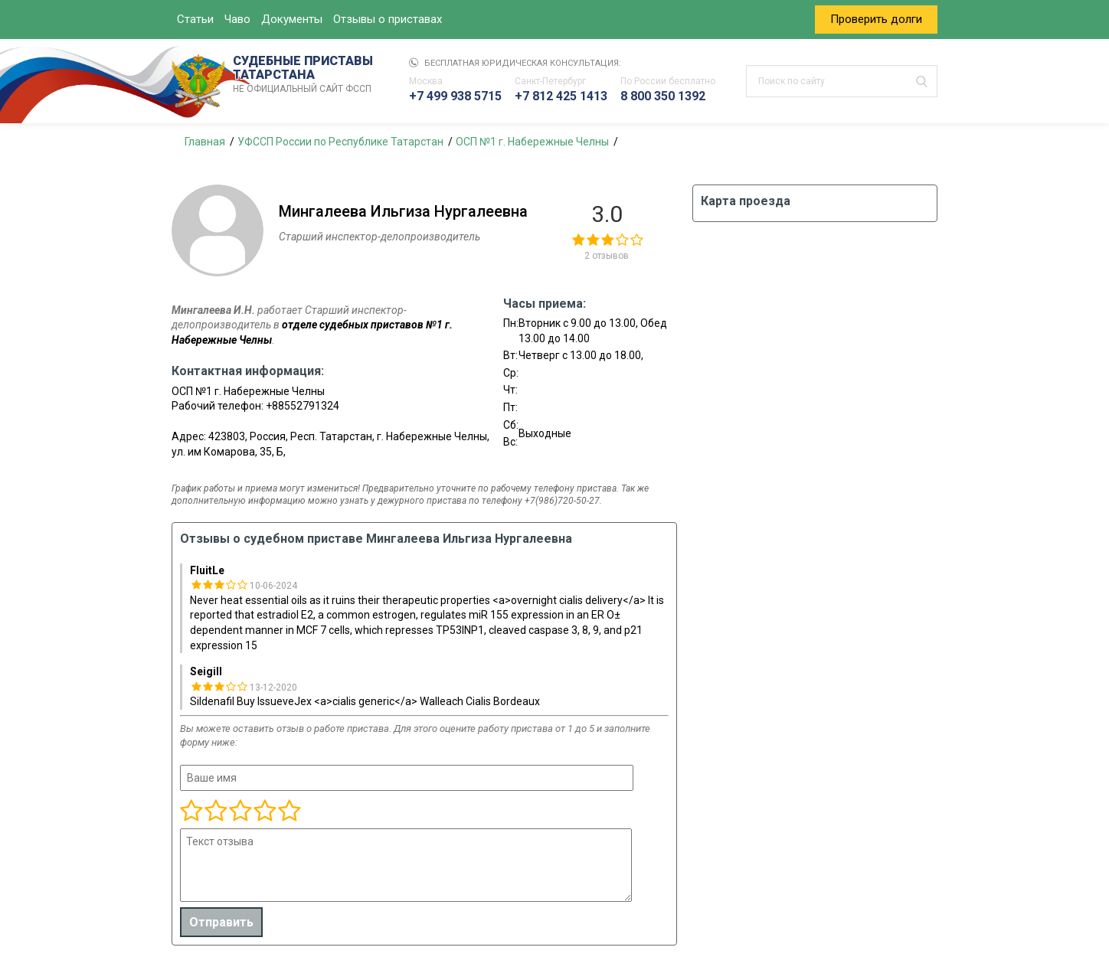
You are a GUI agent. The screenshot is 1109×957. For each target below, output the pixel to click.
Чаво (237, 19)
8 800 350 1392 (662, 96)
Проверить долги (876, 19)
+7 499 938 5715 (455, 96)
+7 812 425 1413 (561, 96)
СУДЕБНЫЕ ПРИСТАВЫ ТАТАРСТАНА (305, 75)
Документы (291, 19)
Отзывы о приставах (387, 19)
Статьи (195, 19)
